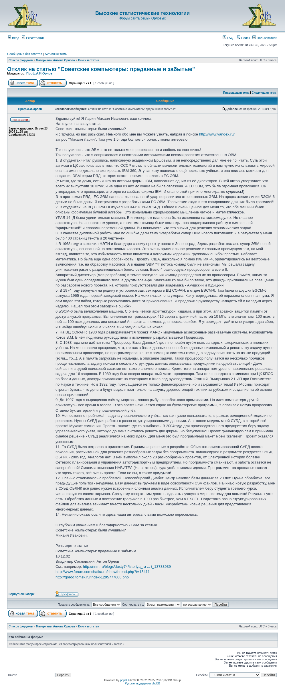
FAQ (228, 38)
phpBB (124, 680)
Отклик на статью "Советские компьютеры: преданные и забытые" (101, 69)
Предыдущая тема (236, 92)
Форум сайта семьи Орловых (142, 18)
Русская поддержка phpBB (142, 683)
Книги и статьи (88, 60)
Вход (13, 38)
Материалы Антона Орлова (55, 60)
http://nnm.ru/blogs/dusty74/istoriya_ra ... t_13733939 (127, 566)
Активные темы (56, 54)
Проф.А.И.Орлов (39, 73)
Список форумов (21, 60)
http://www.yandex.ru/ (217, 134)
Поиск (243, 38)
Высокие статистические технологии (142, 13)
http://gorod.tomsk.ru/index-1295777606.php (92, 577)
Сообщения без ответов (24, 54)
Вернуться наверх (22, 594)
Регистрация (33, 38)
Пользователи (264, 38)
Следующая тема (264, 92)
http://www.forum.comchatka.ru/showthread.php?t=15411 (103, 572)
